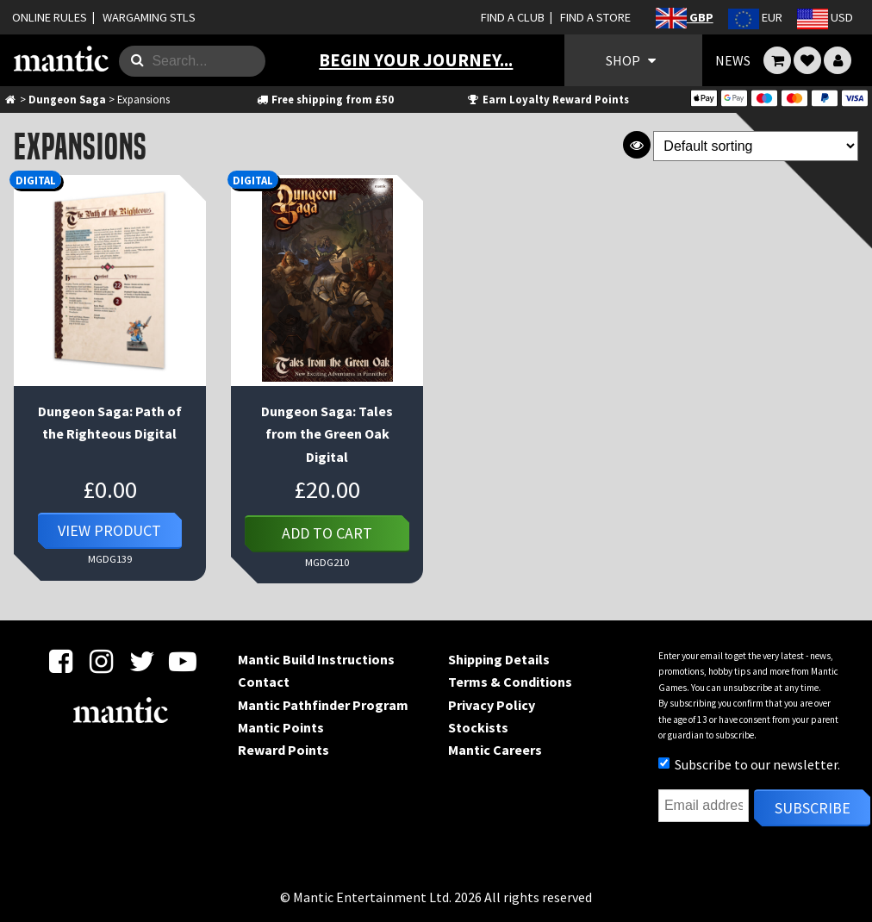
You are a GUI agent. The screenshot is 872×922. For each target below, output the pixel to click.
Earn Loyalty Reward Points (547, 99)
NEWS (733, 60)
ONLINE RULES (49, 17)
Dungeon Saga (67, 99)
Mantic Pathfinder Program (323, 704)
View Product (109, 530)
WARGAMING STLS (149, 17)
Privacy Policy (491, 704)
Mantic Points (281, 727)
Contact (264, 681)
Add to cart (327, 533)
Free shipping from (324, 99)
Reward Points (283, 749)
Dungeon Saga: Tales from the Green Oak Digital (327, 433)
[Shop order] (755, 146)
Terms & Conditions (510, 681)
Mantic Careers (495, 749)
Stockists (478, 727)
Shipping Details (499, 659)
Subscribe (812, 808)
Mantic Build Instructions (316, 659)
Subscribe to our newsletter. (749, 764)
